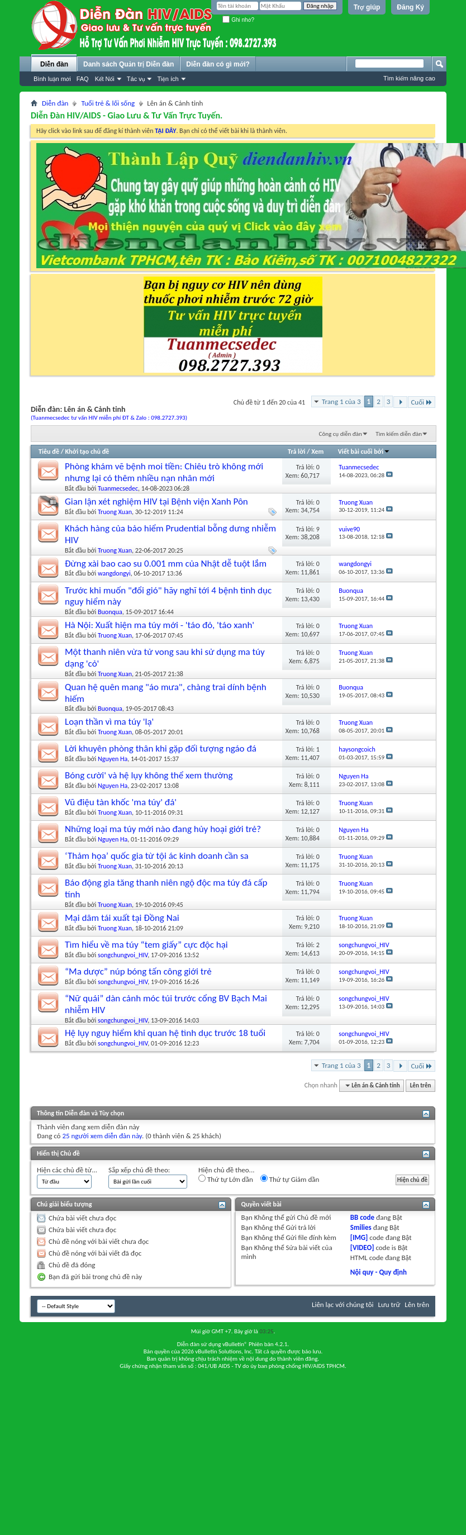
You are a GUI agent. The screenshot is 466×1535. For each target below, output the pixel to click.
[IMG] (359, 1237)
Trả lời (296, 451)
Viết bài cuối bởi (364, 451)
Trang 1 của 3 (341, 401)
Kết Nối (105, 78)
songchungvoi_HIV (123, 955)
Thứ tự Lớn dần (225, 1179)
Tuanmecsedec (118, 488)
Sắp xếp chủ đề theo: (139, 1170)
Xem (317, 451)
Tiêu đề (49, 451)
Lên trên (420, 1085)
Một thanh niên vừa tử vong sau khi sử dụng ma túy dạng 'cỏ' (165, 657)
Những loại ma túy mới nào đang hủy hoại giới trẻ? (163, 829)
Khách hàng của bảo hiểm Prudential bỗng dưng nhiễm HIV (170, 534)
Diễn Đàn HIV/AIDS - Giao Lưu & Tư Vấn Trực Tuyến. (126, 115)
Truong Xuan (115, 512)
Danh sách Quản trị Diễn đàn (128, 64)
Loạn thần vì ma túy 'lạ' (109, 722)
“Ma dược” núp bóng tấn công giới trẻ (138, 971)
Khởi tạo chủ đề (87, 451)
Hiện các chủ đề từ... (67, 1170)
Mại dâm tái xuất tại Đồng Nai (122, 918)
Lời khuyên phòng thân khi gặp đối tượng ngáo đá (160, 748)
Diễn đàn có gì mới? (218, 64)
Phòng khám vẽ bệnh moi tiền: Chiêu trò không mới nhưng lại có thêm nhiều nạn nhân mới (164, 472)
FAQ (83, 78)
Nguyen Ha (112, 759)
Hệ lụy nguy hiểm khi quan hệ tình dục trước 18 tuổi (165, 1033)
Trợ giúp (367, 7)
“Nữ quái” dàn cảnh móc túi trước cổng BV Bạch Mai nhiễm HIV (166, 1004)
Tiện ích (167, 78)
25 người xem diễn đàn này (101, 1136)
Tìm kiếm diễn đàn (398, 434)
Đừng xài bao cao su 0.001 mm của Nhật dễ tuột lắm (166, 563)
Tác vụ (136, 78)
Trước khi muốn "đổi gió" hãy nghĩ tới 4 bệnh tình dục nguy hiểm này (168, 596)
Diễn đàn (54, 64)
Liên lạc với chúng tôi (343, 1304)
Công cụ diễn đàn (340, 434)
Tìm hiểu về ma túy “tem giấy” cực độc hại (146, 945)
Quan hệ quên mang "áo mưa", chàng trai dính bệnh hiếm (166, 693)
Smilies (361, 1227)
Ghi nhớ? (238, 20)
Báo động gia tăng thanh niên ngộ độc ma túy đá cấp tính (166, 888)
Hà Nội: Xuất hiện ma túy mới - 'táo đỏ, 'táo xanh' (159, 625)
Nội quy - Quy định (378, 1272)
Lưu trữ (389, 1304)
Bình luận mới (52, 78)
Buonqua (110, 612)
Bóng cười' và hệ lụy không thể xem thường (149, 775)
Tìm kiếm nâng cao (409, 78)
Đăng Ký (410, 7)
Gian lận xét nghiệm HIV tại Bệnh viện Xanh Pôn (156, 501)
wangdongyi (114, 573)
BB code (362, 1217)
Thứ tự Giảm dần (290, 1179)
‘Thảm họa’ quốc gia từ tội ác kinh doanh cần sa (157, 856)
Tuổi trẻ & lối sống (108, 103)
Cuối (421, 402)
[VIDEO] (362, 1247)
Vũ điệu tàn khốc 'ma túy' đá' (121, 802)
